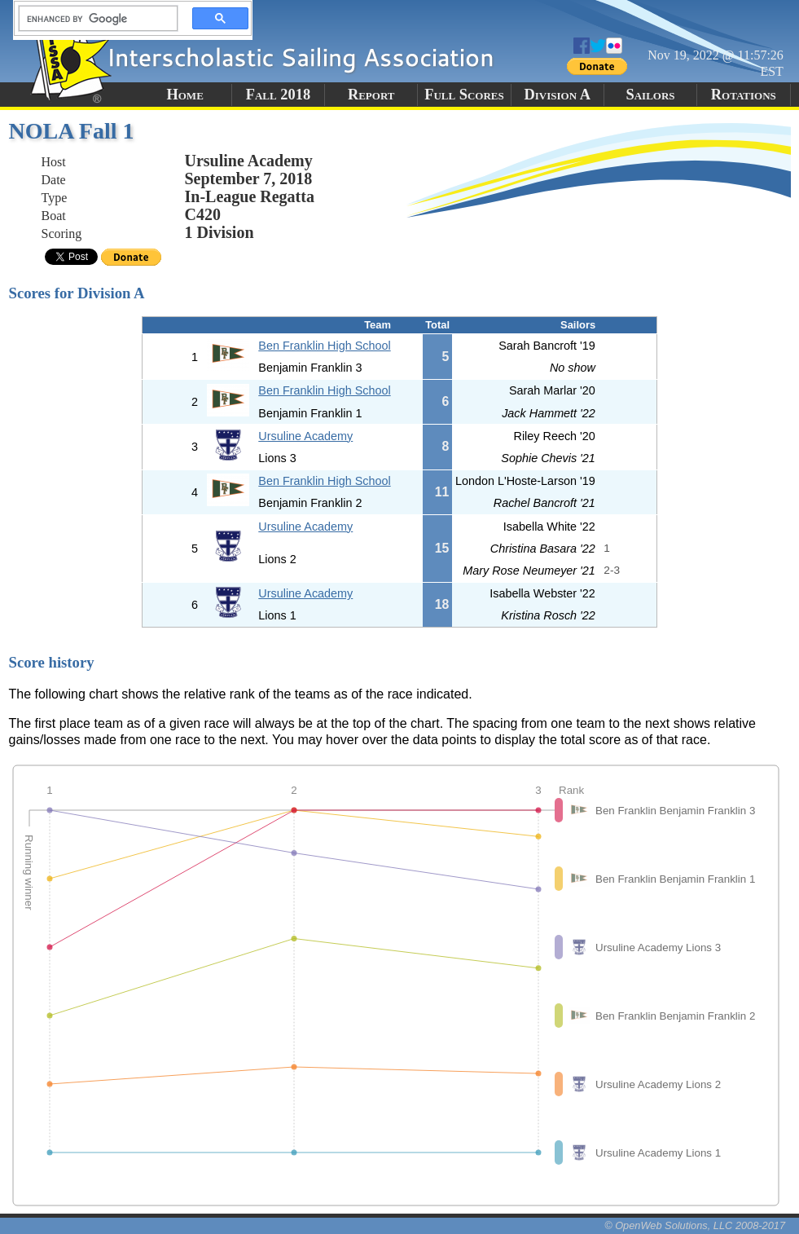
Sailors (650, 94)
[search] (93, 18)
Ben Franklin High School (324, 345)
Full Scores (464, 94)
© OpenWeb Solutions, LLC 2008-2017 (694, 1225)
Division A (557, 94)
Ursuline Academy (305, 436)
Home (184, 94)
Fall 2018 (278, 94)
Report (371, 94)
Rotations (743, 94)
